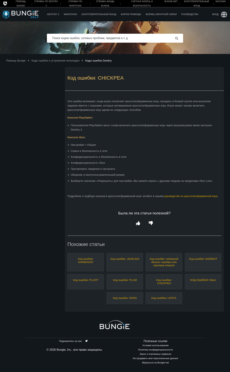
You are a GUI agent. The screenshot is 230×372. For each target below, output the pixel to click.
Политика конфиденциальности (155, 349)
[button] (138, 223)
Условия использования (155, 345)
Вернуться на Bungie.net (155, 362)
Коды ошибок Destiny (98, 60)
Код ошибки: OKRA (125, 297)
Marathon (70, 14)
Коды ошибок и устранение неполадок (55, 60)
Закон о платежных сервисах (155, 354)
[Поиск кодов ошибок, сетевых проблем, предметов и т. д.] (115, 38)
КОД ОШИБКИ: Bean (203, 279)
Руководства (189, 14)
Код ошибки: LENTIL (164, 297)
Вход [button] (215, 14)
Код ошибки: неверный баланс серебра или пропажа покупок (164, 262)
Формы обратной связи (161, 14)
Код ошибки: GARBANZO (85, 260)
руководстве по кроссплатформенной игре (191, 196)
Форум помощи (131, 14)
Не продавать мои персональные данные (155, 358)
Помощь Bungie (16, 60)
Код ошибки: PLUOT (85, 279)
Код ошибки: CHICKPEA (164, 281)
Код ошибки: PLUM (125, 279)
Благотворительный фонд (99, 14)
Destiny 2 (53, 14)
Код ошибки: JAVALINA (125, 258)
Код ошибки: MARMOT (203, 258)
